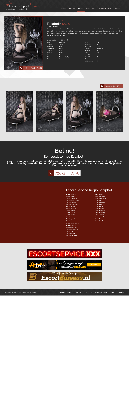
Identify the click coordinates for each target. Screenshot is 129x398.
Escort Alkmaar (99, 194)
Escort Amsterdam (100, 198)
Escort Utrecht (99, 219)
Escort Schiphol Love (10, 292)
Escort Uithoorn (70, 231)
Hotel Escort (90, 8)
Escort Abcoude (70, 196)
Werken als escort (105, 8)
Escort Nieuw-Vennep (72, 223)
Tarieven (72, 8)
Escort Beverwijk (71, 202)
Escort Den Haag (100, 202)
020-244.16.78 (30, 68)
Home (64, 8)
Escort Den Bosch (100, 204)
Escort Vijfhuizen (71, 233)
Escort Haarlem (99, 208)
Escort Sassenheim (71, 227)
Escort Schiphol (99, 217)
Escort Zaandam (100, 221)
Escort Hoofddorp (100, 212)
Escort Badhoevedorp (72, 200)
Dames (80, 8)
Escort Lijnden (70, 217)
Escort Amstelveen (71, 198)
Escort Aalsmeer (71, 194)
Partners (121, 292)
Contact (117, 8)
